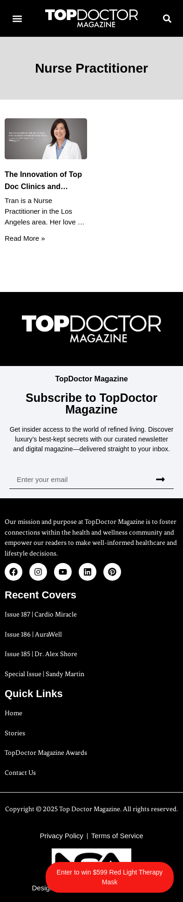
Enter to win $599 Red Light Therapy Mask (110, 877)
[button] (17, 18)
